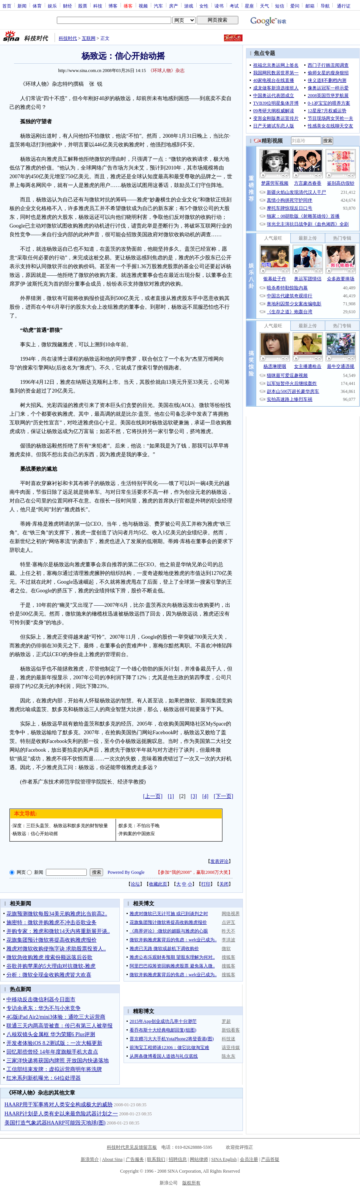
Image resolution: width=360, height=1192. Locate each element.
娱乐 (52, 5)
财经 (67, 5)
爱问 (294, 5)
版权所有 (191, 1183)
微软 (226, 948)
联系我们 (156, 1159)
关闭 (224, 884)
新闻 (22, 5)
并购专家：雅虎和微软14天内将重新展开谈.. (58, 931)
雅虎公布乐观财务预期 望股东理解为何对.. (172, 957)
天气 (264, 5)
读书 (219, 5)
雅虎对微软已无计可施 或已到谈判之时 (169, 913)
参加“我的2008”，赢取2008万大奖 (194, 872)
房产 (173, 5)
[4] (205, 796)
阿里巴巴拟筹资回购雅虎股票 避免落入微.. (172, 966)
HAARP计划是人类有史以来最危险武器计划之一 (61, 1114)
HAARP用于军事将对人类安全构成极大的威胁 (59, 1104)
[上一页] (152, 796)
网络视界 (231, 913)
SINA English (223, 1159)
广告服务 (135, 1159)
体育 (37, 5)
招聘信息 (178, 1159)
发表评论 (219, 861)
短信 (279, 5)
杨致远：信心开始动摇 (35, 833)
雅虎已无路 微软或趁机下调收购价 (164, 948)
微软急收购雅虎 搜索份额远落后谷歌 (49, 957)
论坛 (135, 884)
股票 (82, 5)
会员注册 (249, 1159)
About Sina (112, 1159)
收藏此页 (158, 884)
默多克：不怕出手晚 (139, 825)
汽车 (158, 5)
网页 (21, 872)
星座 (249, 5)
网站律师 (199, 1159)
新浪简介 (90, 1159)
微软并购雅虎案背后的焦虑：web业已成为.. (173, 939)
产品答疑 (270, 1159)
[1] (171, 796)
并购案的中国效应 (137, 833)
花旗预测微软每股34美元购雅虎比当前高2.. (56, 914)
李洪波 (228, 939)
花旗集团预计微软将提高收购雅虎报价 (51, 940)
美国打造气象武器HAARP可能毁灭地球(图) (55, 1123)
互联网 (88, 38)
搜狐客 (228, 957)
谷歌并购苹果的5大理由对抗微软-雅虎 (51, 966)
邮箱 (310, 5)
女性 (203, 5)
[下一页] (223, 796)
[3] (194, 796)
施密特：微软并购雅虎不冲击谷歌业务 (51, 922)
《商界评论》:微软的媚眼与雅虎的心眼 (169, 931)
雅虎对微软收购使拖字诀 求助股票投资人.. (56, 949)
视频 (143, 5)
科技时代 (68, 38)
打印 (205, 884)
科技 (97, 5)
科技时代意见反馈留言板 (132, 1147)
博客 (112, 5)
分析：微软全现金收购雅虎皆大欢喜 (48, 975)
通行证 (344, 5)
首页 (6, 5)
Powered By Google (126, 872)
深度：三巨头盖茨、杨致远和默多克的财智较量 (60, 825)
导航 (325, 5)
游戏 (188, 5)
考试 (234, 5)
